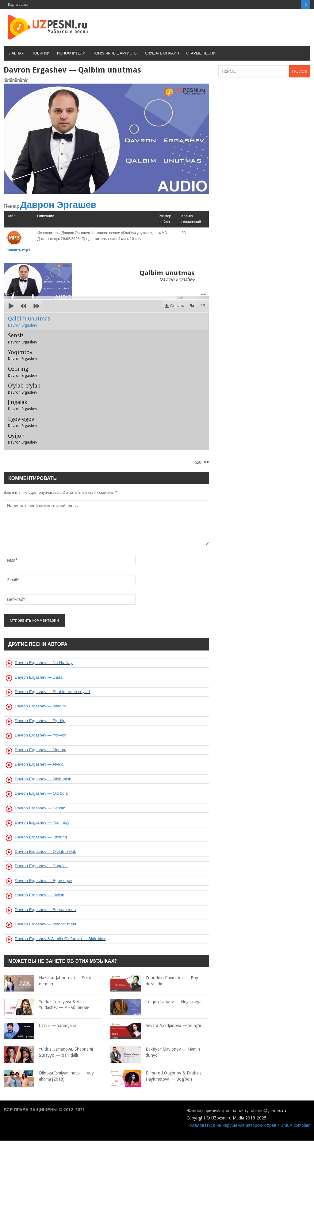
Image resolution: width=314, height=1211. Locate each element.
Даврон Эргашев (58, 204)
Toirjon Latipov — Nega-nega (155, 1002)
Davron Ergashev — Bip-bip (40, 720)
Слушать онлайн (162, 53)
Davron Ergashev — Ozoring (41, 837)
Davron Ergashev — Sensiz (40, 808)
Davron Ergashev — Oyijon (39, 895)
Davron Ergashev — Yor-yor (40, 735)
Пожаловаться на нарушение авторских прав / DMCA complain (248, 1125)
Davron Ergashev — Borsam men (45, 909)
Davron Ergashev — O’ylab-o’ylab (45, 851)
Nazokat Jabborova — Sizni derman (47, 981)
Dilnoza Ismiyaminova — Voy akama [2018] (49, 1076)
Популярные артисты (115, 53)
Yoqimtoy (22, 355)
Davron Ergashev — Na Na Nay (44, 662)
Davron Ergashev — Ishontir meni (45, 924)
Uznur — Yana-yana (40, 1026)
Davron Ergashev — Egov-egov (43, 880)
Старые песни (201, 53)
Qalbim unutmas (29, 321)
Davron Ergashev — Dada (39, 677)
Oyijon (22, 439)
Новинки (41, 53)
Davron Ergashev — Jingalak (41, 866)
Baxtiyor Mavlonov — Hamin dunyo (155, 1052)
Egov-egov (22, 422)
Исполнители (71, 53)
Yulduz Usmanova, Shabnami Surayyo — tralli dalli (48, 1052)
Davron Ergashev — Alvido (39, 764)
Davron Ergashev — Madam (40, 750)
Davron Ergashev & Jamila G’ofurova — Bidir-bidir (60, 938)
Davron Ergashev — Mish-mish (43, 779)
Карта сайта (18, 4)
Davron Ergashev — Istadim (40, 706)
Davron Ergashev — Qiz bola (41, 793)
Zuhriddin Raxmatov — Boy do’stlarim (154, 981)
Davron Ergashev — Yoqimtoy (42, 822)
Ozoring (22, 372)
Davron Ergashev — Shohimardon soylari (52, 691)
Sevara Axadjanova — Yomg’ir (155, 1026)
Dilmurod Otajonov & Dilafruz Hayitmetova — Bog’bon (155, 1076)
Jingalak (22, 405)
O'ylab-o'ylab (24, 388)
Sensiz (22, 338)
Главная (15, 53)
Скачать (177, 306)
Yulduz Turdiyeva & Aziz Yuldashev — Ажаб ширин (47, 1005)
